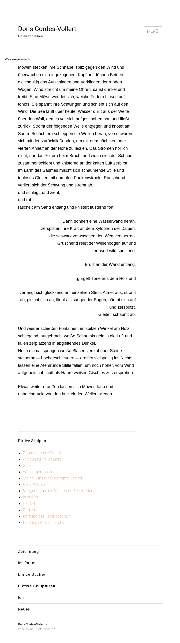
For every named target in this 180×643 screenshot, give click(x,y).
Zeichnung (28, 551)
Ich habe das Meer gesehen (46, 516)
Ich (21, 597)
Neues (24, 609)
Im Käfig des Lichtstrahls (44, 522)
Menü (152, 31)
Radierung (32, 509)
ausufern (30, 497)
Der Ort (29, 503)
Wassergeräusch (37, 471)
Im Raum (27, 563)
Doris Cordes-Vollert (47, 29)
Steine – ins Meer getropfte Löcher (52, 478)
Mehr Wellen (34, 484)
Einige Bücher (31, 574)
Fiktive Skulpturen (37, 586)
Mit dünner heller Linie (42, 459)
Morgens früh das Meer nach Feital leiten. (58, 490)
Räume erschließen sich (43, 452)
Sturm (28, 465)
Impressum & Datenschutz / (36, 629)
